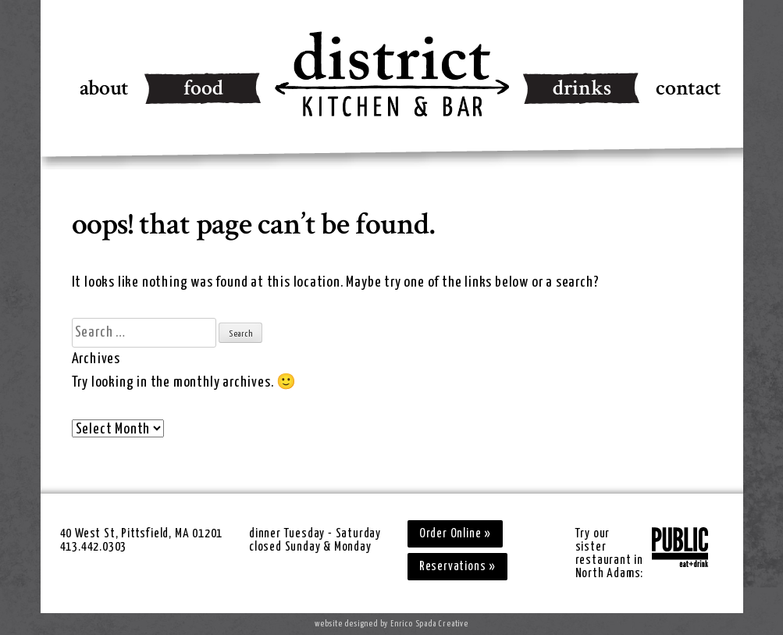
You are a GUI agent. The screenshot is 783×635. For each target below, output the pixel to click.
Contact (688, 87)
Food (203, 87)
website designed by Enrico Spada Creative (391, 623)
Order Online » (455, 534)
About (105, 87)
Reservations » (457, 567)
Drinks (581, 87)
